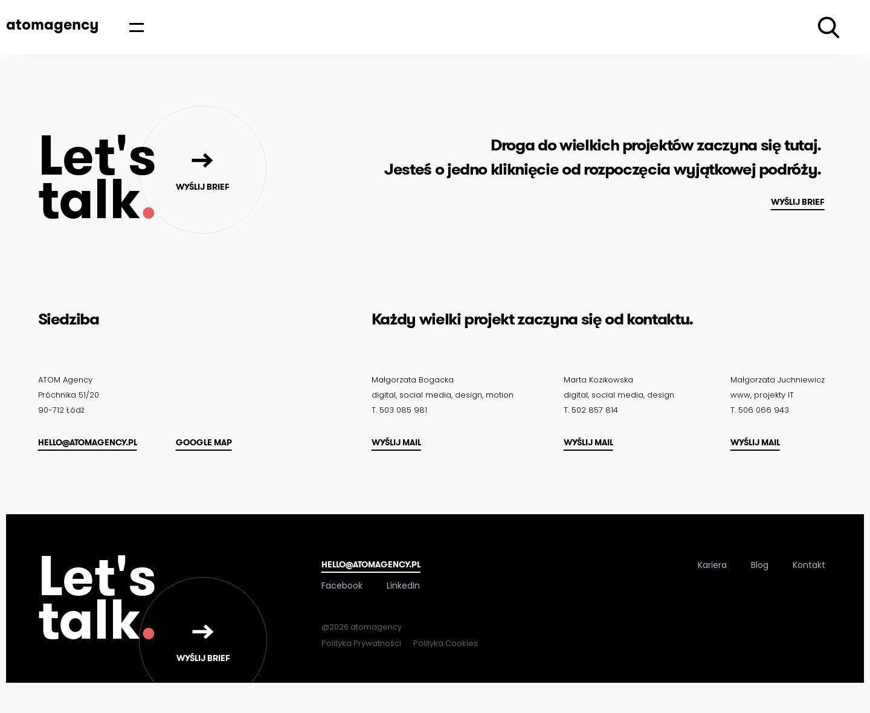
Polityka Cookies (445, 643)
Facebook (341, 585)
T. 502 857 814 (591, 410)
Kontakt (809, 565)
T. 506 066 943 (759, 410)
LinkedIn (403, 585)
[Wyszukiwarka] (828, 27)
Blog (759, 565)
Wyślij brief (798, 201)
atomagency (52, 24)
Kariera (712, 565)
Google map (204, 442)
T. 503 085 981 (399, 410)
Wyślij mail (396, 442)
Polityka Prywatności (361, 643)
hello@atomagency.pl (87, 442)
